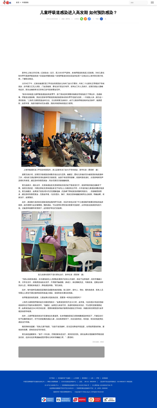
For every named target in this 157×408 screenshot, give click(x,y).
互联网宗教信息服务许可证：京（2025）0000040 (92, 388)
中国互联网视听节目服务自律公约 (33, 381)
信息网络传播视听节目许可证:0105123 (61, 388)
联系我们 (85, 378)
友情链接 (105, 378)
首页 (17, 2)
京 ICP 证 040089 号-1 (52, 385)
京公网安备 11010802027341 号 (102, 385)
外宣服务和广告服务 (64, 378)
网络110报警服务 (52, 381)
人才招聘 (76, 378)
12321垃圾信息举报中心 (68, 381)
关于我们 (52, 378)
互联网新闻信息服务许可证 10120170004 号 (75, 385)
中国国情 (25, 2)
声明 (97, 378)
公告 (92, 378)
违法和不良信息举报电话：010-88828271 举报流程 (116, 381)
